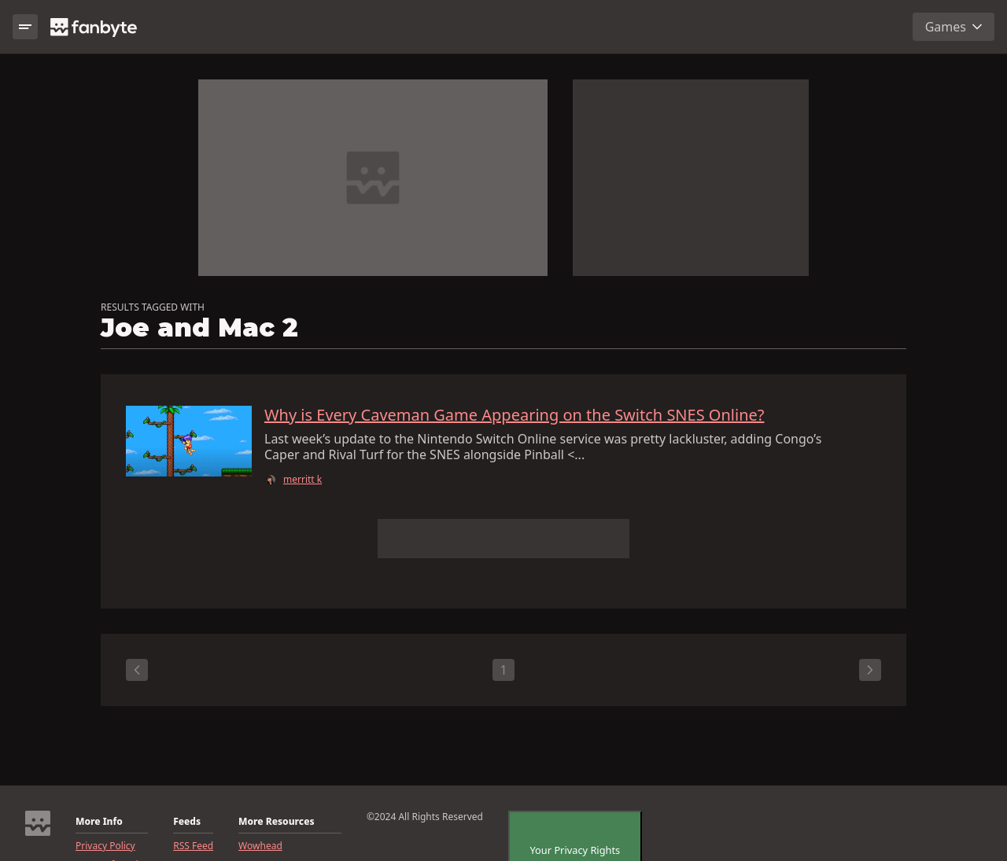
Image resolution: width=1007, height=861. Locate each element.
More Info (99, 821)
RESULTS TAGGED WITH (153, 307)
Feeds (187, 821)
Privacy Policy (105, 846)
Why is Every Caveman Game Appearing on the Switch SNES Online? (514, 415)
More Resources (276, 821)
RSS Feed (193, 846)
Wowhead (260, 846)
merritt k (302, 479)
